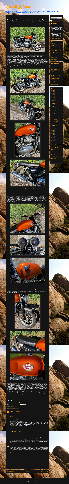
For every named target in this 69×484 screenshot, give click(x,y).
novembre (55, 101)
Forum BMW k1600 (54, 147)
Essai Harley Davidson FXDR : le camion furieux (56, 113)
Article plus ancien (44, 471)
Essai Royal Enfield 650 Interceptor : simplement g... (56, 121)
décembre (55, 100)
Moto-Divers (53, 55)
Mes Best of (53, 71)
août (54, 104)
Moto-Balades (53, 54)
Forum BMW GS (54, 149)
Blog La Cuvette (54, 154)
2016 (53, 131)
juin (54, 107)
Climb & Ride (18, 6)
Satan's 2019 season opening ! (56, 117)
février (54, 125)
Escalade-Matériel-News (55, 50)
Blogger (40, 481)
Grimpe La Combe (54, 156)
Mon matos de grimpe (55, 82)
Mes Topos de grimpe (55, 69)
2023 (53, 93)
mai (54, 109)
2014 (53, 134)
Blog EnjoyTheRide (54, 151)
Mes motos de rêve (54, 84)
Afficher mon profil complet (55, 38)
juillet (54, 106)
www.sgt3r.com (53, 158)
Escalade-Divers (54, 47)
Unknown (11, 411)
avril (54, 110)
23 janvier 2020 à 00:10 (17, 431)
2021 (53, 96)
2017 (53, 130)
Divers (52, 43)
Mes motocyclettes (54, 67)
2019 (53, 99)
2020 (53, 97)
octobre (54, 103)
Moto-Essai (12, 406)
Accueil (27, 471)
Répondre (11, 416)
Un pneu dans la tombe (55, 161)
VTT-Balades (53, 59)
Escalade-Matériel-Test (55, 52)
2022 (53, 94)
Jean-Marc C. (54, 23)
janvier (54, 126)
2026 (53, 90)
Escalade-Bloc (53, 45)
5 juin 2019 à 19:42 (16, 419)
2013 (53, 136)
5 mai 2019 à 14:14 (16, 411)
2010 (53, 140)
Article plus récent (10, 471)
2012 (53, 137)
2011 (53, 139)
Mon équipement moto (55, 81)
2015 (53, 133)
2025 (53, 91)
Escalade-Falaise (54, 48)
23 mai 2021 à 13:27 (16, 446)
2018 (53, 128)
